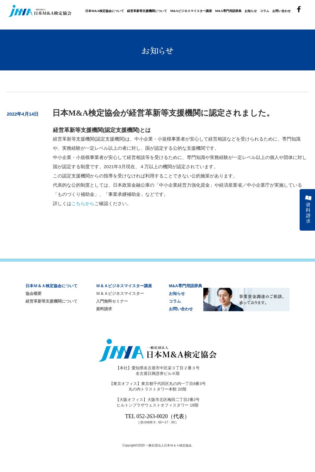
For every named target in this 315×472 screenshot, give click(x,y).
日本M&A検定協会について (104, 11)
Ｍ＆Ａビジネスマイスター (120, 293)
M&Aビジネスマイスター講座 (191, 11)
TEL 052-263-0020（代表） (157, 416)
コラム (264, 11)
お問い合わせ (281, 11)
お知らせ (251, 11)
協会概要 (34, 293)
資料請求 (104, 309)
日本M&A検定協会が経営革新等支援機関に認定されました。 (163, 113)
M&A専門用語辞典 (228, 11)
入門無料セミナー (112, 301)
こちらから (82, 203)
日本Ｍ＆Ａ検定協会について (52, 286)
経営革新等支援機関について (147, 11)
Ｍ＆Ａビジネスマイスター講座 (124, 286)
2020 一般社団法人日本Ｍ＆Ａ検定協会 (165, 445)
